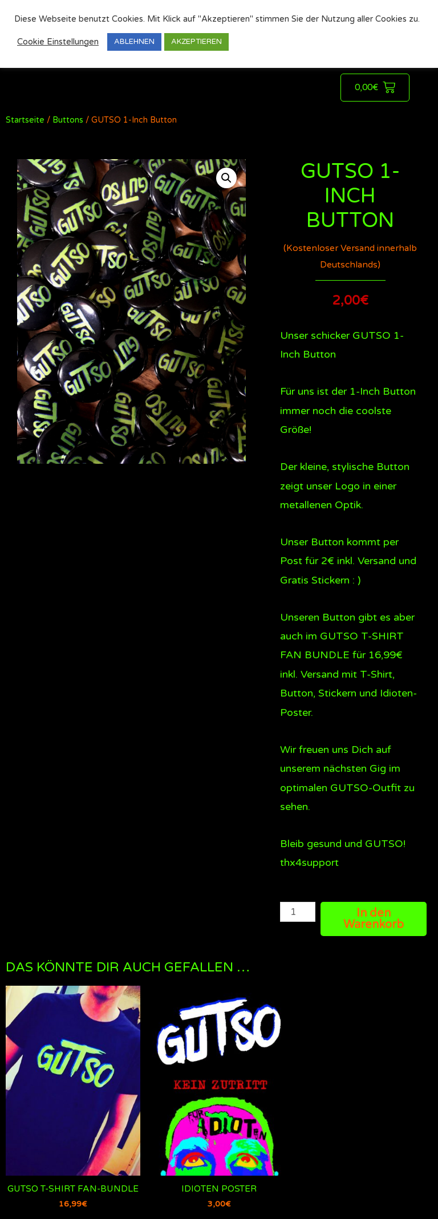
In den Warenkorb (373, 919)
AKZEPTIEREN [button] (196, 41)
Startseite (25, 120)
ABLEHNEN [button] (134, 41)
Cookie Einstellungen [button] (58, 42)
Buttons (67, 120)
